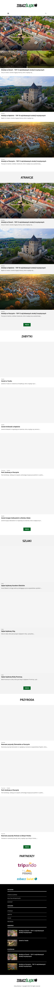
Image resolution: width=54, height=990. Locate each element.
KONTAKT (10, 902)
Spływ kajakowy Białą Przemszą (11, 677)
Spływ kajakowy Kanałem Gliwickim (13, 586)
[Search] (46, 13)
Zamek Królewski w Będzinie (10, 427)
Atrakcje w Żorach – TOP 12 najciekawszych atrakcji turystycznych (22, 70)
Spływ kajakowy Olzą (8, 631)
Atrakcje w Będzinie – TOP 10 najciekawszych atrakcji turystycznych (23, 115)
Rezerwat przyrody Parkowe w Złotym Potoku (16, 836)
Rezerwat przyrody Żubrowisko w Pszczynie (15, 744)
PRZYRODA (10, 921)
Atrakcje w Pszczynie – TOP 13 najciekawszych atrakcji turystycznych (23, 161)
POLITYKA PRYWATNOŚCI (14, 898)
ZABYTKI (9, 914)
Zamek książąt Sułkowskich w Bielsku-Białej (15, 518)
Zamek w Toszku (6, 381)
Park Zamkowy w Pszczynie (10, 472)
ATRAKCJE (10, 911)
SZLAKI (9, 918)
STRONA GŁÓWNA (12, 895)
